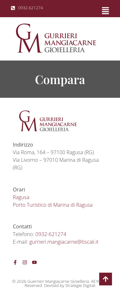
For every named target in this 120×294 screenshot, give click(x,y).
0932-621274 (51, 234)
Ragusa (21, 197)
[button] (86, 10)
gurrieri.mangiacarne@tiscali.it (64, 241)
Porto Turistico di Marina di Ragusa (53, 204)
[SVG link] (56, 38)
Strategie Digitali (80, 285)
